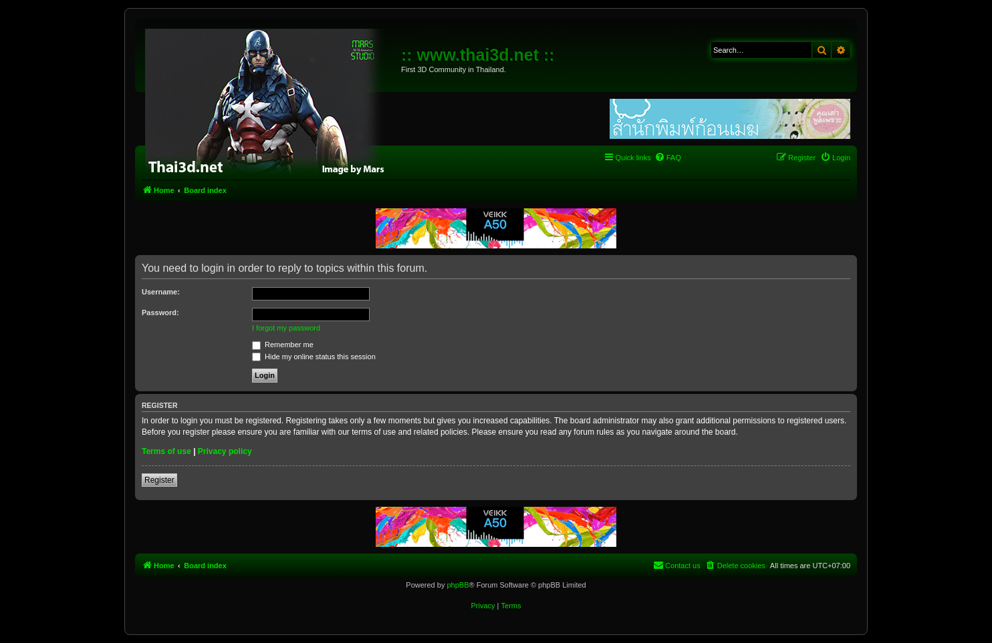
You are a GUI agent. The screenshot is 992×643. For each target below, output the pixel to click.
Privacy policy (225, 451)
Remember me (283, 345)
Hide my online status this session (314, 357)
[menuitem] (667, 158)
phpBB (458, 585)
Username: (161, 292)
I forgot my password (286, 328)
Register (159, 480)
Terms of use (166, 451)
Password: (160, 312)
